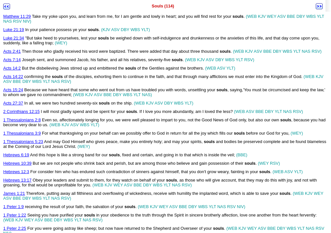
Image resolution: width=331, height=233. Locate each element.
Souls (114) (163, 6)
